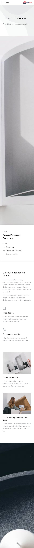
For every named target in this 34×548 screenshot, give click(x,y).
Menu (5, 3)
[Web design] (17, 315)
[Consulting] (4, 247)
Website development (14, 250)
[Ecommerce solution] (17, 335)
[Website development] (4, 250)
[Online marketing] (4, 254)
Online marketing (12, 254)
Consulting (10, 247)
